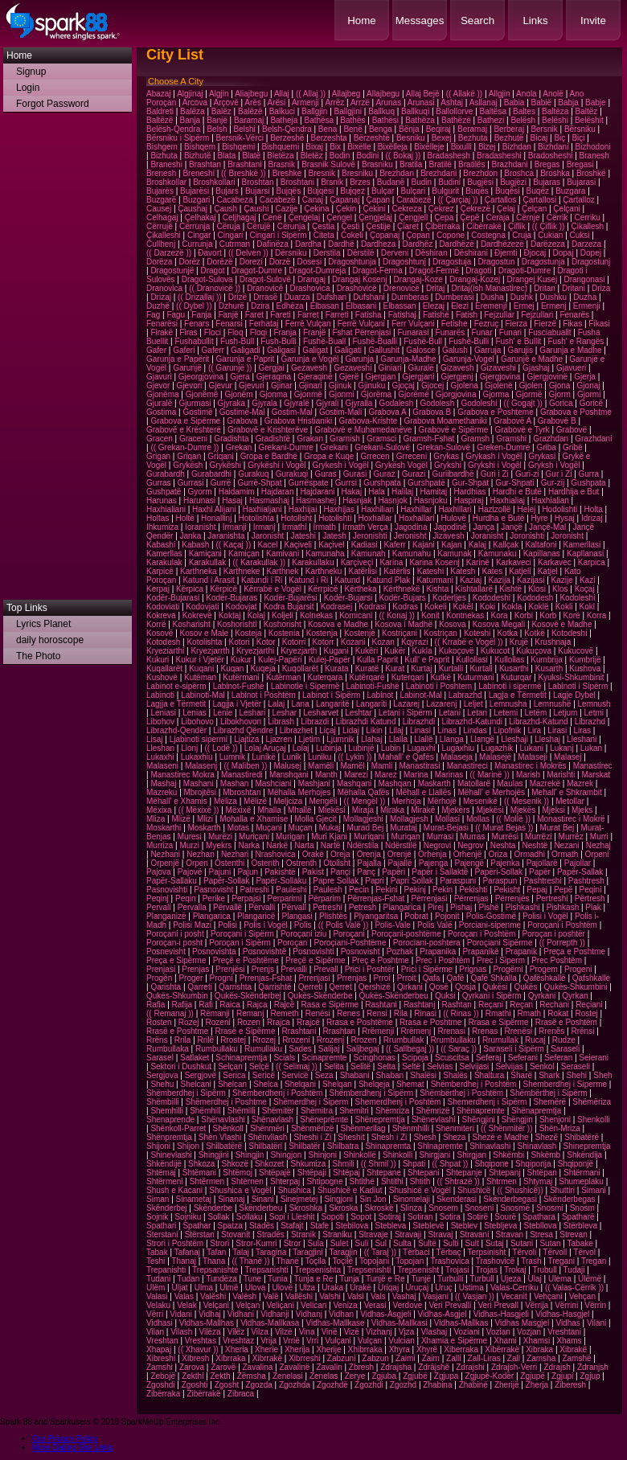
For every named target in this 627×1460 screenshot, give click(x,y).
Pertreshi (552, 898)
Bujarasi (581, 182)
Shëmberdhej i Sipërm (186, 1093)
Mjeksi (554, 810)
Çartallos (500, 199)
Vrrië (291, 1340)
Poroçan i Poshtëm (482, 933)
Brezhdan (396, 173)
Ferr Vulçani (413, 323)
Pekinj (415, 889)
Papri (374, 880)
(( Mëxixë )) (198, 810)
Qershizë (375, 986)
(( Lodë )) (220, 748)
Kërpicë (223, 588)
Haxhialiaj (507, 500)
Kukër (394, 650)
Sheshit (351, 1137)
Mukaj (330, 827)
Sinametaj (193, 1199)
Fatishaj (402, 314)
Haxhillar (416, 509)
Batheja (283, 120)
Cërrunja (194, 226)
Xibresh (195, 1358)
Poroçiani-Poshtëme (350, 942)
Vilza (259, 1331)
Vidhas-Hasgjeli (501, 1314)
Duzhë (158, 305)
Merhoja (405, 801)
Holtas (157, 518)
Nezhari (234, 854)
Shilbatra (343, 1146)
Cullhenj (160, 244)
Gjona (560, 385)
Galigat (315, 350)
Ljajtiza (246, 739)
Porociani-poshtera (427, 942)
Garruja (487, 350)
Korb (547, 615)
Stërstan (200, 1234)
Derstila (327, 252)
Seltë (411, 1066)
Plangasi (296, 916)
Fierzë (545, 323)
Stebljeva (500, 1225)
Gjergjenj (457, 376)
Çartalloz (578, 199)
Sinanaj (231, 1199)
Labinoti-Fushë (373, 686)
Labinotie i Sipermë (305, 686)
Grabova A (387, 412)
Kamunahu (411, 553)
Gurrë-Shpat (259, 482)
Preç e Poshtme (380, 960)
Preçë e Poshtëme (246, 960)
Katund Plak (388, 580)
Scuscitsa (452, 1057)
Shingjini (214, 1154)
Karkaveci (513, 562)
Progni (221, 978)
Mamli (382, 765)
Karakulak (164, 562)
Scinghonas (374, 1057)
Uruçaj (416, 1287)
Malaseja (457, 757)
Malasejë (495, 757)
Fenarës (574, 314)
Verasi (375, 1305)
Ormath (564, 854)
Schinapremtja (241, 1057)
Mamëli (321, 765)
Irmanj (264, 527)
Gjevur (220, 385)
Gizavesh (457, 367)
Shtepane (384, 1172)
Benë (352, 129)
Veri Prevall (497, 1305)
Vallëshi (299, 1296)
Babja (568, 102)
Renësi (317, 1013)
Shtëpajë (274, 1172)
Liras (582, 730)
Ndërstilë (400, 845)
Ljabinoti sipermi (198, 739)
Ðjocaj (535, 252)
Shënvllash (267, 1137)
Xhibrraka (365, 1349)
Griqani (220, 456)
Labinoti (160, 695)
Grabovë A (512, 420)
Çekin (346, 208)
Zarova (191, 1367)
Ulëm (155, 1287)
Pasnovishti (166, 889)
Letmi (594, 712)
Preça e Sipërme (176, 960)
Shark (549, 1075)
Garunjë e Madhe (532, 359)
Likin (374, 730)
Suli (362, 1243)
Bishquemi (280, 146)
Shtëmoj (237, 1172)
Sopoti (333, 1216)
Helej (526, 509)
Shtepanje (464, 1172)
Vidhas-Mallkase (334, 1323)
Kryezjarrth (210, 650)
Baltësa (493, 111)
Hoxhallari (416, 518)
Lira (534, 730)
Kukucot (495, 650)
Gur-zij (552, 482)
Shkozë (235, 1163)
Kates (492, 571)
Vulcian (401, 1340)
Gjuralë (159, 403)
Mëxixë (239, 810)
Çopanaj (385, 235)
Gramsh (475, 438)
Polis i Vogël (265, 925)
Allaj (281, 93)
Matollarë (473, 783)
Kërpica (189, 588)
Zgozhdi (368, 1384)
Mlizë (181, 818)
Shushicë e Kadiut (350, 1190)
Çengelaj (304, 217)
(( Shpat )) (450, 1163)
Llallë (423, 739)
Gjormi (588, 394)
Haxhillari (454, 509)
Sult (472, 1243)
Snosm (582, 1208)
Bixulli (461, 146)
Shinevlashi (170, 1154)
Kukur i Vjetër (200, 659)
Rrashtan (339, 1031)
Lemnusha (508, 703)
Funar (481, 332)
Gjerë (349, 376)
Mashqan (394, 783)
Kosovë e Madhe (561, 624)
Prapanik (521, 951)
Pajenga (434, 863)
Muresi (190, 836)
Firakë (161, 332)
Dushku (553, 297)
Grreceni (411, 456)
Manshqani (289, 774)
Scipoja (415, 1057)
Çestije (378, 226)
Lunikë (263, 757)
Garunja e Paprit (245, 359)
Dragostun (496, 261)
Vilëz (236, 1331)
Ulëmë (589, 1278)
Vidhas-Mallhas (206, 1323)
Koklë (539, 606)
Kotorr (323, 642)
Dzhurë (231, 305)
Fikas (572, 323)
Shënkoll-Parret (178, 1128)
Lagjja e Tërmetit (176, 703)
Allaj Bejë (423, 93)
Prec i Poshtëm (443, 960)
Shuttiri (562, 1190)
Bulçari (413, 191)
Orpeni (597, 854)
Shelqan (337, 1084)
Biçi (578, 137)
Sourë (505, 1216)
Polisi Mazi (192, 925)
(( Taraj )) (380, 1252)
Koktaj (230, 615)
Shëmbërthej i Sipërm (548, 1093)
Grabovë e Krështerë (183, 429)
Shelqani (300, 1084)
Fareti (280, 314)
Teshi (155, 1261)
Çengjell (413, 217)
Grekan (239, 447)
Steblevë (429, 1225)
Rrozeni (295, 1040)
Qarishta (165, 986)
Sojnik (157, 1216)
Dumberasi (454, 297)
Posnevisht (166, 951)
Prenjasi (160, 969)
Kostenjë (359, 633)
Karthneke (241, 571)
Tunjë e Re (385, 1278)
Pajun (247, 871)
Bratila (411, 164)
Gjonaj (588, 385)
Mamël (352, 765)
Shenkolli (593, 1119)
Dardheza (378, 244)
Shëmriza (392, 1110)
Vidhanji (274, 1314)
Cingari (231, 235)
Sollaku (249, 1216)
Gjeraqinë (314, 376)
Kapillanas (541, 553)
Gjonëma (162, 394)
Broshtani (297, 182)
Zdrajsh (556, 1367)
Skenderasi (456, 1199)
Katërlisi (363, 571)
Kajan (451, 544)
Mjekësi (490, 810)
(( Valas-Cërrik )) (574, 1287)
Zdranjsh (593, 1367)
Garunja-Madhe (408, 359)
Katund (347, 580)
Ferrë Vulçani (361, 323)
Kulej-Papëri (279, 659)
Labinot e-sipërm (176, 686)
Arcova (194, 102)
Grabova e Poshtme (576, 412)
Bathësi (385, 120)
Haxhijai (303, 509)
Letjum (565, 712)
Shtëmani (199, 1172)
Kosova (452, 624)
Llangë (482, 739)
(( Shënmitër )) (506, 1128)
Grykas (446, 456)
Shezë (546, 1137)
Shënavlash (272, 1119)
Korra (596, 615)
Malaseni (162, 765)
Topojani (374, 1261)
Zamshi (159, 1367)
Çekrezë (475, 208)
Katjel (548, 571)
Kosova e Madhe (338, 624)
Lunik (291, 757)
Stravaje (373, 1234)
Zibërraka (163, 1393)
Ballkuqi (415, 111)
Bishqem (199, 146)
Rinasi (425, 1013)
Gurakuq (253, 474)
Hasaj (232, 500)
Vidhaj (210, 1314)
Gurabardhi (211, 474)
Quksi (445, 995)
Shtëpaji (311, 1172)
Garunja (359, 359)
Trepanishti (166, 1269)
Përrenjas (471, 898)
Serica (234, 1075)
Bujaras (546, 182)
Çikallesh (588, 226)
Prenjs (263, 969)
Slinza (411, 1208)
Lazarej (406, 703)
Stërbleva (580, 1225)
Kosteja (248, 633)
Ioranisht (200, 527)
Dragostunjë (172, 270)
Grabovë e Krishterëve (267, 429)
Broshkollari (214, 182)
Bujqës (289, 191)
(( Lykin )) (355, 757)
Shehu (162, 1084)
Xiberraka (461, 1349)
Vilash (181, 1331)
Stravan (509, 1234)
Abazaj (158, 93)
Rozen (248, 1022)
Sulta (402, 1243)
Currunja (197, 244)
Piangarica (401, 907)
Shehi (576, 1075)
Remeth (285, 1013)
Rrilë (206, 1040)
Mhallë (299, 810)
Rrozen (363, 1040)
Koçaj (585, 588)
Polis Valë (435, 925)
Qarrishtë (274, 986)
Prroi (381, 978)
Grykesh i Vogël (341, 465)
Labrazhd (465, 695)
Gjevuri (251, 385)
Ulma (204, 1287)
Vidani (181, 1314)
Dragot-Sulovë (265, 279)
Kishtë (510, 588)
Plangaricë (256, 916)
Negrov (470, 845)
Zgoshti (195, 1384)
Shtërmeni (164, 1181)
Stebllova (539, 1225)
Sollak (218, 1216)
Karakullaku (313, 562)
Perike (214, 898)
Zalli (453, 1358)
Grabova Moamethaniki (445, 420)
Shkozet (269, 1163)
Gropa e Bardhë (268, 456)
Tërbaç (448, 1252)
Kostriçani (399, 633)
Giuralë (421, 367)
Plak (592, 907)
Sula (315, 1243)
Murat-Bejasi (446, 827)
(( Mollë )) (513, 818)
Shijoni (158, 1146)
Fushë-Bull (423, 341)
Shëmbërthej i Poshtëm (461, 1093)
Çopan (417, 235)
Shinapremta (388, 1146)
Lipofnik (507, 730)
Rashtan (457, 1004)
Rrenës (551, 1031)
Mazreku (161, 792)
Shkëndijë (164, 1163)
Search (477, 20)
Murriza (159, 845)
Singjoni (338, 1199)
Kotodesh (163, 642)
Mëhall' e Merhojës (491, 792)
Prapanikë (480, 951)
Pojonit (447, 916)
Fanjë (229, 314)
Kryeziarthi (165, 650)
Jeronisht (410, 535)
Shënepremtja (379, 1119)
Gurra (589, 474)
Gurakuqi (292, 474)
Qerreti (310, 986)
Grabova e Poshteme (495, 412)
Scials (284, 1057)
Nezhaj (598, 845)
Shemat (410, 1084)
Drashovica (309, 288)
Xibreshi (160, 1358)
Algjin (218, 93)
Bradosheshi (550, 155)
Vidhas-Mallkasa (269, 1323)
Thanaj (183, 1261)
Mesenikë (480, 801)
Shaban (390, 1075)
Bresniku (357, 173)
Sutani (521, 1243)
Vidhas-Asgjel (442, 1314)
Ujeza (511, 1278)
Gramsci (381, 438)
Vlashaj (433, 1331)
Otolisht (336, 863)
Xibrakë (573, 1349)
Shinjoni (323, 1154)
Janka (191, 535)
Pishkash (563, 907)
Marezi (356, 774)
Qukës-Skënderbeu (393, 995)
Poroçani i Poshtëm (562, 925)
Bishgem (162, 146)
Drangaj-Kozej (474, 279)
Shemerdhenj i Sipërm (487, 1101)
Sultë (427, 1243)
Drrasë (265, 297)
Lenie (222, 712)
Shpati (414, 1163)
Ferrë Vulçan (308, 323)
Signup (31, 71)
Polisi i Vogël (545, 916)
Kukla (422, 650)
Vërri (154, 1314)
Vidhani (240, 1314)
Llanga (452, 739)
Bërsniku (580, 129)
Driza (601, 288)
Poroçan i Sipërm (240, 942)
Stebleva (391, 1225)
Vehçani (548, 1296)
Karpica (591, 562)
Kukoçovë (456, 650)
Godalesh (396, 403)
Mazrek (580, 783)
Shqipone (492, 1163)
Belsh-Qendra (287, 129)
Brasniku (377, 164)
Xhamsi (536, 1340)
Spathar (196, 1225)
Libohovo (197, 721)
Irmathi (294, 527)
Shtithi (392, 1181)
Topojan (409, 1261)
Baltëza (555, 111)
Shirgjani (434, 1154)
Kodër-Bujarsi (348, 597)
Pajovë (190, 871)
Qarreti (199, 986)
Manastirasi (419, 765)
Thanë (287, 1261)
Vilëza (209, 1331)
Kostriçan (440, 633)
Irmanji (235, 527)
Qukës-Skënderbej (248, 995)
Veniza (345, 1305)
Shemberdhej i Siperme (565, 1084)
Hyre (539, 518)
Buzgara (570, 191)
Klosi (537, 588)
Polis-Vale (392, 925)
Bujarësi (194, 191)
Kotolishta (204, 642)
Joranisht (487, 535)
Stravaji (408, 1234)
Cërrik (557, 217)
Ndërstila (362, 845)
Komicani (355, 615)
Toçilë (342, 1261)
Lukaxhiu (197, 757)
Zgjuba (383, 1376)
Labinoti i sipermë (509, 686)
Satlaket (194, 1057)
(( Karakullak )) (258, 562)
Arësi (277, 102)
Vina (307, 1331)
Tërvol (584, 1252)
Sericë (263, 1075)
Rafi (206, 1004)
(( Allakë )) (464, 93)
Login (27, 87)
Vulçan (370, 1340)
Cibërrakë (483, 226)
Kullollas (509, 659)
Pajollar (577, 863)
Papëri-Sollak (498, 871)
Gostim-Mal (292, 412)
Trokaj (515, 1269)
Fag (153, 314)
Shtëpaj (346, 1172)
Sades (300, 1048)
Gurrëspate (309, 482)
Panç (366, 871)
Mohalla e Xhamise (253, 818)
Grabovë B (557, 420)
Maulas (509, 783)
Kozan (383, 642)
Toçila (315, 1261)
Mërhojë (442, 801)
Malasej (567, 757)
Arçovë (226, 102)
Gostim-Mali (340, 412)
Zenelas (323, 1376)
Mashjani (314, 783)
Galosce (421, 350)
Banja (190, 120)
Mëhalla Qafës (363, 792)
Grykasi (541, 456)
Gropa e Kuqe (329, 456)
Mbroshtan (241, 792)
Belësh (522, 120)
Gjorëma (376, 394)
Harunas (161, 500)
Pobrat (416, 916)
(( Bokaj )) (403, 155)
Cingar (199, 235)
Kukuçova (533, 650)
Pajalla (369, 863)
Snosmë (515, 1208)
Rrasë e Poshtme (177, 1031)
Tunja (349, 1278)
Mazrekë (545, 783)
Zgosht (227, 1384)
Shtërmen (207, 1181)
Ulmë (228, 1287)
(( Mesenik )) (526, 801)
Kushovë (162, 677)
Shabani (355, 1075)
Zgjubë (415, 1376)
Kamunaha (324, 553)
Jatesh (334, 535)
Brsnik (332, 182)
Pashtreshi (542, 880)
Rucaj (535, 1040)
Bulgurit (445, 191)
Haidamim (237, 491)
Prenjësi (229, 969)
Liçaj (327, 730)
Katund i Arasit (208, 580)
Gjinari (310, 385)
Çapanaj (344, 199)
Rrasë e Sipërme (245, 1031)
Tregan (593, 1261)
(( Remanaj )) (170, 1013)
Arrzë (360, 102)
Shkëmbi (508, 1154)
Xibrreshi (304, 1358)
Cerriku (587, 217)
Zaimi (405, 1358)
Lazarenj (441, 703)
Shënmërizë (312, 1128)
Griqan (189, 456)
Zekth (221, 1376)
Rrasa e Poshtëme (359, 1022)
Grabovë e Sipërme (454, 429)
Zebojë (162, 1376)
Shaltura (489, 1075)
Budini (449, 182)
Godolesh (437, 403)
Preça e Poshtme (574, 951)
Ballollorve (454, 111)
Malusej (287, 765)
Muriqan (405, 836)
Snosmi (549, 1208)
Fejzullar (499, 314)
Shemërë (550, 1101)
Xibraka (539, 1349)
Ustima (471, 1287)
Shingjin (250, 1154)
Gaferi (184, 350)
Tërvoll (555, 1252)
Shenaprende (170, 1119)
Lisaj (154, 739)
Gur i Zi (559, 474)
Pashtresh (586, 880)
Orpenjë (164, 863)
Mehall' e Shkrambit (566, 792)
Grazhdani (593, 438)
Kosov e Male (204, 633)
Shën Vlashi (220, 1137)
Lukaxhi (160, 757)
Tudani (158, 1278)
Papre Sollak (336, 880)
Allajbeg (346, 93)
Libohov (160, 721)
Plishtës (333, 916)
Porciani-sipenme (490, 925)
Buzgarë (161, 199)
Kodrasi (372, 606)
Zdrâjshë (433, 1367)
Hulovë (453, 518)
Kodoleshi (577, 597)
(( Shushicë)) (520, 1190)
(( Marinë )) (490, 774)
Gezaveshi (352, 367)
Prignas (472, 969)
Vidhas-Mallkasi (399, 1323)
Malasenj (201, 765)
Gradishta (231, 438)
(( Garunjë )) (230, 367)
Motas (238, 827)
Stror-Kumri (256, 1243)
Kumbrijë (584, 659)
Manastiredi (242, 774)
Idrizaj (592, 518)
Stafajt (292, 1225)
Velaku (158, 1305)
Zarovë (223, 1367)
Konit (430, 615)
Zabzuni (341, 1358)
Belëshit (589, 120)
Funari (510, 332)
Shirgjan (471, 1154)
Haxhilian (377, 509)
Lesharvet (320, 712)
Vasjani (436, 1296)
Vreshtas (200, 1340)
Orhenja (432, 854)
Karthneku (323, 571)
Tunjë (421, 1278)
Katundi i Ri (261, 580)
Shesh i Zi (389, 1137)
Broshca (519, 173)
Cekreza (406, 208)
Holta (593, 509)
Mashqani (354, 783)
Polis (303, 925)
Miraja (363, 810)
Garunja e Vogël (310, 359)
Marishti (561, 774)
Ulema (560, 1278)
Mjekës (523, 810)
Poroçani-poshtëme (406, 933)
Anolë (553, 93)
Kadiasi (364, 544)
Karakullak (208, 562)
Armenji (305, 102)
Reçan (521, 1004)
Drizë (237, 297)
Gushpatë (163, 491)
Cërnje (527, 217)
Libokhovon (240, 721)
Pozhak (400, 951)
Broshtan (258, 182)
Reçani (490, 1004)
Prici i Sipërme (427, 969)
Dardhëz (417, 244)
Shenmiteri (455, 1128)
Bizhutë (197, 155)
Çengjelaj (375, 217)
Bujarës (160, 191)
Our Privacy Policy (65, 1438)
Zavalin (329, 1367)
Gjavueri (571, 367)
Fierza (516, 323)
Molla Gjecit (315, 818)
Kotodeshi (569, 633)
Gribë (572, 447)
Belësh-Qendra (173, 129)
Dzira (260, 305)
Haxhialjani (262, 509)
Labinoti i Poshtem (439, 686)
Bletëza (280, 155)
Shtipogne (324, 1181)
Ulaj (535, 1278)
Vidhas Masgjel (522, 1323)
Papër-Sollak (226, 880)
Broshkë (591, 173)
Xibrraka (230, 1358)
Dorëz (189, 261)
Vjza (406, 1331)
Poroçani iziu (303, 933)
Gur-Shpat (470, 482)
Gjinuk (340, 385)
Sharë (521, 1075)
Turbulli (450, 1278)
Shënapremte (481, 1110)
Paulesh (328, 889)
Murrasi (440, 836)
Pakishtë (279, 871)
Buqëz (538, 191)
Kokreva (161, 615)
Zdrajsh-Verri (514, 1367)
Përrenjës (512, 898)
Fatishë (436, 314)
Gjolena (463, 385)
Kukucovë (575, 650)
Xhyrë (426, 1349)
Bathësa (319, 120)
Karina (391, 562)
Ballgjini (348, 111)
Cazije (287, 208)
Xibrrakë (267, 1358)
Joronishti (527, 535)
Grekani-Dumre (286, 447)
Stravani (475, 1234)
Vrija (268, 1340)
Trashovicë (495, 1261)
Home (361, 20)
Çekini (374, 208)
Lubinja (329, 748)
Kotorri (293, 642)
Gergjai (272, 367)
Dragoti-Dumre (524, 270)
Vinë (330, 1331)
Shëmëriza (591, 1101)
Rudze (564, 1040)
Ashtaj (452, 102)
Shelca (265, 1084)
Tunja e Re (314, 1278)
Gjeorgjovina (200, 376)
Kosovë (159, 633)
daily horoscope (50, 640)
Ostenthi (229, 863)
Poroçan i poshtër (553, 933)
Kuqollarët (300, 668)
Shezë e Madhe (500, 1137)
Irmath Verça (365, 527)
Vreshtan (162, 1340)
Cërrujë (159, 226)
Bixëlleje (429, 146)
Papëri (393, 871)
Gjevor (158, 385)
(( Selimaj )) (297, 1066)
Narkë (277, 845)
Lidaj (350, 730)
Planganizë (166, 916)
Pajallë (399, 863)
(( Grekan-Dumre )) (184, 447)
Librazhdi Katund (365, 721)
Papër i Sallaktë (440, 871)
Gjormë (529, 394)
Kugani (336, 650)
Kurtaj (421, 668)
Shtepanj (504, 1172)
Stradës (270, 1234)
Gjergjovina (500, 376)
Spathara (538, 1216)
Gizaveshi (498, 367)
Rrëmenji (378, 1031)
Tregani (561, 1261)
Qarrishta (235, 986)
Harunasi (199, 500)
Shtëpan (542, 1172)
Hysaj (565, 518)
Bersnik (544, 129)
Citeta (324, 235)
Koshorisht (282, 624)
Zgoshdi (160, 1384)
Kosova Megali (499, 624)
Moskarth (204, 827)
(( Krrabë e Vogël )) (469, 642)
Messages (420, 20)
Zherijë (506, 1384)
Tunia (278, 1278)
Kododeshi (491, 597)
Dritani (573, 288)
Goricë (591, 403)
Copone (450, 235)
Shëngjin (517, 1119)
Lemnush (594, 703)
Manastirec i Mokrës (530, 765)
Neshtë (535, 845)
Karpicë (160, 571)
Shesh (424, 1137)
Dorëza (159, 261)
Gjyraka (231, 403)
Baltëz (587, 111)
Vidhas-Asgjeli (385, 1314)
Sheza (454, 1137)
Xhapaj (158, 1349)
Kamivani (282, 553)
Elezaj (434, 305)
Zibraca (240, 1393)
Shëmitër (278, 1110)
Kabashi (160, 544)
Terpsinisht (487, 1252)
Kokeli (435, 606)
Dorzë (280, 261)
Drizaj (160, 297)
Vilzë (284, 1331)
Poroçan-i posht (174, 942)
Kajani (423, 544)
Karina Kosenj (434, 562)
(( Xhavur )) (198, 1349)
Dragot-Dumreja (317, 270)
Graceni (193, 438)
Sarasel (160, 1057)
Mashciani (274, 783)
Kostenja (322, 633)
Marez (386, 774)
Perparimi (285, 898)
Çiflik (517, 226)
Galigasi (281, 350)
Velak (186, 1305)
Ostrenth (301, 863)
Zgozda (258, 1384)
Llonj (189, 748)
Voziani (466, 1331)
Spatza (230, 1225)
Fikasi (598, 323)
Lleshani (581, 739)
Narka (249, 845)
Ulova (255, 1287)
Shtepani (423, 1172)
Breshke (287, 173)
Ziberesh (570, 1384)
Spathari (161, 1225)
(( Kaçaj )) (233, 544)
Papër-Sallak (580, 871)
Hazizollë (494, 509)
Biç (559, 137)
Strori (219, 1243)
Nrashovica (276, 854)
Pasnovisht (213, 889)
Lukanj (561, 748)
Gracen (159, 438)
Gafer (156, 350)
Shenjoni (555, 1119)
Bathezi (490, 120)
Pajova (158, 871)
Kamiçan (244, 553)
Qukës (525, 986)
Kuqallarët (164, 668)
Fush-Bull (237, 341)
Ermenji (586, 305)
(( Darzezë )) (168, 252)
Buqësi (507, 191)
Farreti (337, 314)
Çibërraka (442, 226)
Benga (380, 129)
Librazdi (315, 721)
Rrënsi (583, 1031)
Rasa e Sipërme (330, 1004)
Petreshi (327, 907)
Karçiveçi (357, 562)
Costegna (488, 235)
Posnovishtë (264, 951)
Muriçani (254, 836)
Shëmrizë (432, 1110)
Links (534, 20)
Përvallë (227, 907)
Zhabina (437, 1384)
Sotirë (477, 1216)
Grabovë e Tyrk (521, 429)
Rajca (257, 1004)
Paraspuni (458, 880)
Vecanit (514, 1296)
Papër (540, 871)
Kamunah (368, 553)
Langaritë (333, 703)
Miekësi (332, 810)
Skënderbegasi (510, 1199)
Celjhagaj (239, 217)
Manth (326, 774)
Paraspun (499, 880)
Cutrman (234, 244)
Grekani (334, 447)
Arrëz (334, 102)
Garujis (520, 350)
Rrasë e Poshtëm (566, 1022)
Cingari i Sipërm (277, 235)
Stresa (541, 1234)
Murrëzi (538, 836)
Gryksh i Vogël (554, 465)
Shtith (420, 1181)
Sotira (450, 1216)
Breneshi (198, 173)
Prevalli (294, 969)
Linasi (420, 730)
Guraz (384, 474)
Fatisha (368, 314)
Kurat (394, 668)
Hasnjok (393, 500)
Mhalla (269, 810)
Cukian (550, 235)
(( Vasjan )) (474, 1296)
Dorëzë (219, 261)
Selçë (259, 1066)
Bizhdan (516, 146)
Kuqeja (263, 668)
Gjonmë (308, 394)
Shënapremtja (536, 1110)
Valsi (355, 1296)
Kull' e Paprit (426, 659)
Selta (386, 1066)
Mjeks (582, 810)
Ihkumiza (162, 527)
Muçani (268, 827)
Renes (348, 1013)
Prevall (326, 969)
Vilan (155, 1331)
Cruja (521, 235)
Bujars (226, 191)
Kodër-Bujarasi (172, 597)
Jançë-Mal (547, 527)
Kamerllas (164, 553)
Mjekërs (455, 810)
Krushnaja (553, 642)
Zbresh (361, 1367)
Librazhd (590, 721)
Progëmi (507, 969)
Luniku (319, 757)
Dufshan (331, 297)
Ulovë (282, 1287)
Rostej (586, 1013)
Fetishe (454, 323)
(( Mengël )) (365, 801)
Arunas (388, 102)
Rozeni (218, 1022)
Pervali (158, 907)
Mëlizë (255, 801)
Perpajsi (246, 898)
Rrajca (278, 1022)
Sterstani (162, 1234)
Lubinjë (361, 748)
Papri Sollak (412, 880)
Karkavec (555, 562)
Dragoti (478, 270)
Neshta (503, 845)
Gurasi (355, 474)
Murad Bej (365, 827)
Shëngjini (478, 1119)
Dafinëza (272, 244)
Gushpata (588, 482)
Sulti (450, 1243)
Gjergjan (380, 376)
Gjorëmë (413, 394)
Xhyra (399, 1349)
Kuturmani (475, 677)
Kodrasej (336, 606)
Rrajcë (308, 1022)
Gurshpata (382, 482)
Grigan (158, 456)
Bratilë (440, 164)
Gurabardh (165, 474)
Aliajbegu (251, 93)
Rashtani (380, 1004)
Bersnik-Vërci (240, 137)
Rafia (155, 1004)
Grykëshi (225, 465)
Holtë (185, 518)
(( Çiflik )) (548, 226)
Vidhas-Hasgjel (562, 1314)
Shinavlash (536, 1146)
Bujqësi (320, 191)
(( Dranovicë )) (214, 288)
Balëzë (250, 111)
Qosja (465, 986)
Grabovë (571, 429)
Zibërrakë (203, 1393)
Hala (376, 491)
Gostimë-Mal (242, 412)
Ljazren (278, 739)
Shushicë (473, 1190)
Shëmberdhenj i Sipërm (372, 1093)
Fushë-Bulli (469, 341)
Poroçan (292, 942)
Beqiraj (438, 129)
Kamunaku (497, 553)
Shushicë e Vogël (420, 1190)
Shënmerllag (362, 1128)
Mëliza (225, 801)
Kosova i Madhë (403, 624)
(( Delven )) (248, 252)
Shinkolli (397, 1154)
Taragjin (344, 1252)
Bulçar (382, 191)
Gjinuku (371, 385)
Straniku (337, 1234)
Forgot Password (52, 103)
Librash (281, 721)
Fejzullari (537, 314)
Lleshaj (547, 739)
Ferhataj (264, 323)
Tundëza (221, 1278)
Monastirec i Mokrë (570, 818)
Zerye (355, 1376)
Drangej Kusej (531, 279)
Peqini (591, 889)
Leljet (473, 703)
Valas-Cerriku (514, 1287)
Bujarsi (257, 191)
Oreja (340, 854)
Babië (541, 102)
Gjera (239, 376)
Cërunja (291, 226)
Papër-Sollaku (281, 880)
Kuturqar (516, 677)
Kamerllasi (582, 544)
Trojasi (457, 1269)
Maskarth (434, 783)
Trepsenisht (418, 1269)
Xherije (328, 1349)
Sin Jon (372, 1199)
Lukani (531, 748)
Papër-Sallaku (171, 880)
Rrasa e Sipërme (498, 1022)
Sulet (339, 1243)
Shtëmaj (161, 1172)
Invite (593, 20)
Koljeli (282, 615)
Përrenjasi (430, 898)
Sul (380, 1243)
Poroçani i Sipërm (242, 933)
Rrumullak (500, 1040)
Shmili (343, 1163)
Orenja (369, 854)
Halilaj (402, 491)
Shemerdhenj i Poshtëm (398, 1101)
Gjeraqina (273, 376)
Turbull (482, 1278)
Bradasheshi (499, 155)
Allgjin (499, 93)
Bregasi (580, 164)
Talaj (240, 1252)
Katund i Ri (308, 580)
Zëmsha (251, 1376)
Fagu (175, 314)
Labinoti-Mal (202, 695)
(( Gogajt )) (523, 403)
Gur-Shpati (514, 482)
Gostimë (197, 412)
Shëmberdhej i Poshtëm (474, 1084)
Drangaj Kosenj (359, 279)
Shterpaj (285, 1181)
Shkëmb (545, 1154)
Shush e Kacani (174, 1190)
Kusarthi (514, 668)
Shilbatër (304, 1146)
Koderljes (449, 597)
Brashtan (205, 164)
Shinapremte (440, 1146)
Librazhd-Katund (538, 721)
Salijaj (329, 1048)
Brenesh (161, 173)
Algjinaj (190, 93)
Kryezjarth (299, 650)
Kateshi (430, 571)
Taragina (271, 1252)
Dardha (308, 244)
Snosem (443, 1208)
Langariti (371, 703)
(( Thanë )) (250, 1261)
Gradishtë (273, 438)
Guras (325, 474)
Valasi (157, 1296)
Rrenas (485, 1031)
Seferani (523, 1057)
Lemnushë (553, 703)
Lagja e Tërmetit (518, 695)
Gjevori (190, 385)
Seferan (558, 1057)
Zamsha (541, 1358)
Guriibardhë (452, 474)
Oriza (498, 854)
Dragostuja (451, 261)
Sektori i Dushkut (180, 1066)
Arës (252, 102)
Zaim (431, 1358)
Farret (308, 314)
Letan (477, 712)
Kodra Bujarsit (289, 606)
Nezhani (165, 854)
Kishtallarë (474, 588)
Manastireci (467, 765)
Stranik (303, 1234)
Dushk (521, 297)
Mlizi (205, 818)
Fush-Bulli (278, 341)
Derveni (394, 252)
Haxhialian (550, 500)
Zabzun (376, 1358)
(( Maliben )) (245, 765)
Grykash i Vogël (493, 456)
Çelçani (566, 208)
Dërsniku (290, 252)
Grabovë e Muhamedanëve (363, 429)
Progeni (578, 969)
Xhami (505, 1340)
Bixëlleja (393, 146)
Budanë (390, 182)
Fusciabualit (549, 332)
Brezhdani (438, 173)
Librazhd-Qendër (176, 730)
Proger (190, 978)
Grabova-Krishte (367, 420)
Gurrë (221, 482)
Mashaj (163, 783)
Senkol (542, 1066)
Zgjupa (446, 1376)
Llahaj (372, 739)
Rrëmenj (415, 1031)
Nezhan (200, 854)
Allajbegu (383, 93)
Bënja (409, 129)
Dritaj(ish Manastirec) (489, 288)
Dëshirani (471, 252)
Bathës (352, 120)
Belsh (217, 129)
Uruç (443, 1287)
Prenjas (195, 969)
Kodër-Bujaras (231, 597)
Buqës (476, 191)
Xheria (236, 1349)
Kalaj (477, 544)
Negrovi (437, 845)
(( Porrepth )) (562, 942)
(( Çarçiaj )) (458, 199)
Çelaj (506, 208)
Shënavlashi (222, 1119)
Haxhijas (339, 509)
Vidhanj (309, 1314)
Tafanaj (187, 1252)
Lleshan (160, 748)
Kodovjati (202, 606)
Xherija (297, 1349)
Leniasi (163, 712)
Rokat (557, 1013)
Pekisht (507, 889)
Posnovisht (360, 951)
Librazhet (296, 730)
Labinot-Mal (420, 695)
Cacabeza (234, 199)
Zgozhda (294, 1384)
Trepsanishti (267, 1269)
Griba (545, 447)
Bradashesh (449, 155)
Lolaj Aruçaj (265, 748)
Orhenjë (467, 854)
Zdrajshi (470, 1367)
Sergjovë (200, 1075)
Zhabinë (473, 1384)
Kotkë (534, 633)
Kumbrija (546, 659)
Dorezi (251, 261)
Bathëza (420, 120)
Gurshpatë (426, 482)
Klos (560, 588)
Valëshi (213, 1296)
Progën (159, 978)
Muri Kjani (328, 836)
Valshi (330, 1296)
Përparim (324, 898)
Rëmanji (215, 1013)
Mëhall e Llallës (423, 792)
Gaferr (213, 350)
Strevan (573, 1234)
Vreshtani (564, 1331)
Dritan (544, 288)
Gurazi (413, 474)
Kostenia (284, 633)
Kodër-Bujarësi (290, 597)
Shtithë (362, 1181)
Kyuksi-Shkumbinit (571, 677)
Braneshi (166, 164)
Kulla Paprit (377, 659)
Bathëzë (456, 120)
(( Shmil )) (378, 1163)
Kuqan (232, 668)
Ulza (307, 1287)
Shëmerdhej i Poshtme (226, 1101)
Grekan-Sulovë (443, 447)
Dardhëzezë (502, 244)
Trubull (544, 1269)
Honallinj (216, 518)
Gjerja (585, 376)
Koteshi (477, 633)
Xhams (568, 1340)
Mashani (198, 783)
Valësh (244, 1296)
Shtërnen (247, 1181)
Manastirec (593, 765)
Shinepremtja (587, 1146)
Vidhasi (159, 1323)
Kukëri (366, 650)
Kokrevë (197, 615)
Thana (214, 1261)
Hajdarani (318, 491)
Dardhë (341, 244)
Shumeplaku (581, 1181)
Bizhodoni (593, 146)
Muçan (301, 827)
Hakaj (352, 491)
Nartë (330, 845)
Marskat (595, 774)
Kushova (584, 668)
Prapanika (438, 951)
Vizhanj (379, 1331)
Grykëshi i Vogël (276, 465)
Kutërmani (241, 677)
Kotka (507, 633)
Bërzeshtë (372, 137)
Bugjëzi (513, 182)
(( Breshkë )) (243, 173)
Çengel (339, 217)
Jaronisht (268, 535)
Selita (334, 1066)
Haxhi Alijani (214, 509)
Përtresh (590, 898)
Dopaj (562, 252)
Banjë (217, 120)
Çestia (323, 226)
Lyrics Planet (43, 624)
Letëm (535, 712)
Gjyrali (327, 403)
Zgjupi (562, 1376)
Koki (487, 606)
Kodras (405, 606)
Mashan (234, 783)
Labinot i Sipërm (331, 695)
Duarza (296, 297)
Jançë (511, 527)
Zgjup (590, 1376)
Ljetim (309, 739)
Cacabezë (278, 199)
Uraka (332, 1287)
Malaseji (532, 757)
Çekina (316, 208)
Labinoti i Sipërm (578, 686)
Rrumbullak (403, 1040)
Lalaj (276, 703)
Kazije (562, 580)
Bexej (442, 137)
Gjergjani (418, 376)
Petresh (362, 907)
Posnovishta (214, 951)
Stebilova (351, 1225)
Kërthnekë (401, 588)
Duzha (584, 297)
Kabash (195, 544)
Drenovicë (401, 288)
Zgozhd (403, 1384)
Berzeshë (287, 137)
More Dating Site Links (72, 1447)
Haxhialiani (166, 509)
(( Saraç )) (459, 1048)
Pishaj (461, 907)
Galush (455, 350)
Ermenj (554, 305)
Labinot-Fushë (238, 686)
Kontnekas (465, 615)
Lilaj (396, 730)
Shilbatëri (265, 1146)
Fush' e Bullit (518, 341)
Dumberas (409, 297)
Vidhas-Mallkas (461, 1323)
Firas (188, 332)
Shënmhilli (410, 1128)
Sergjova (162, 1075)
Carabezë (413, 199)
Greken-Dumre (503, 447)
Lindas (474, 730)
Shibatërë (581, 1137)
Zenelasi (288, 1376)
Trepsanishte (215, 1269)
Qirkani (410, 986)
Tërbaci (416, 1252)
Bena (327, 129)
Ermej (524, 305)
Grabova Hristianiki (298, 420)
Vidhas (567, 1323)
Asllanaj (483, 102)
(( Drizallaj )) (199, 297)
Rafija (182, 1004)
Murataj (403, 827)
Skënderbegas (569, 1199)
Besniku (410, 137)
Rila (401, 1013)
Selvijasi (475, 1066)
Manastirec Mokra (182, 774)
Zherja (537, 1384)
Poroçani (348, 933)
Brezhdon (480, 173)
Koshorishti (236, 624)
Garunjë (187, 367)
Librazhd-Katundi (471, 721)
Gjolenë (498, 385)
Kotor (266, 642)
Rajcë (284, 1004)
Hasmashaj (269, 500)
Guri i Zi (495, 474)
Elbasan (324, 305)
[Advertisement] (67, 360)
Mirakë (423, 810)
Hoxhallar (375, 518)
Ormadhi (529, 854)
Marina (416, 774)
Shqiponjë (575, 1163)
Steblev (464, 1225)
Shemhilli (166, 1110)
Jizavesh (449, 535)
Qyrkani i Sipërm (492, 995)
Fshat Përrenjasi (362, 332)
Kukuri (157, 659)
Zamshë (576, 1358)
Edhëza (290, 305)
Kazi (587, 580)
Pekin (442, 889)
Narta (304, 845)
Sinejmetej (299, 1199)
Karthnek (283, 571)
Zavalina (258, 1367)
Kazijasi (530, 580)
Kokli (564, 606)
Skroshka (305, 1208)
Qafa (432, 978)
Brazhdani (510, 164)
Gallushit (384, 350)
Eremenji (490, 305)
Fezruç (486, 323)
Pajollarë (542, 863)
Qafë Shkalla (493, 978)
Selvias (440, 1066)
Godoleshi (479, 403)
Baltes (524, 111)
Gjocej (432, 385)
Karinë (478, 562)
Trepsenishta (318, 1269)
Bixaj (314, 146)
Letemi (506, 712)
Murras (472, 836)
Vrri (312, 1340)
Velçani (216, 1305)
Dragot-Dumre (257, 270)
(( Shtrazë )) (458, 1181)
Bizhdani (553, 146)
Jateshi (303, 535)
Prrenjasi (314, 978)
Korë (571, 615)
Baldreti (160, 111)
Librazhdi (419, 721)
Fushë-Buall (324, 341)
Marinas (449, 774)
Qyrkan (575, 995)
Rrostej (233, 1040)
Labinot (380, 695)
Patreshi (254, 889)
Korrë (156, 624)
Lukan (591, 748)
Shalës (455, 1075)
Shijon (188, 1146)
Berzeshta (329, 137)
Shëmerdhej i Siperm (310, 1101)
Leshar (284, 712)
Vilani (596, 1323)
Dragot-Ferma (377, 270)
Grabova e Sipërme (185, 420)
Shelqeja (374, 1084)
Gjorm (560, 394)
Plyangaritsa (376, 916)
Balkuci (282, 111)
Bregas (547, 164)
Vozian (498, 1331)
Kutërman (283, 677)
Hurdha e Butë (499, 518)
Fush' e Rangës (575, 341)
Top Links (26, 607)
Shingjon (285, 1154)
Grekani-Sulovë (382, 447)
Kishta (437, 588)
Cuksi (580, 235)
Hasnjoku (431, 500)
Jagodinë (450, 527)
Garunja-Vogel (468, 359)
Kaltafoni (541, 544)
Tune (252, 1278)
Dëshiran (431, 252)
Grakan (310, 438)
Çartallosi (539, 199)
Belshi (245, 129)
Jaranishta (225, 535)
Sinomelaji (411, 1199)
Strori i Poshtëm (174, 1243)
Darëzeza (548, 244)
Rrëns (157, 1040)
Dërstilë (361, 252)
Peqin (185, 898)
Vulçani (337, 1340)
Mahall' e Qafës (406, 757)
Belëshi (555, 120)
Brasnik (281, 164)
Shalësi (423, 1075)
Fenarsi (228, 323)
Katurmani (434, 580)
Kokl (587, 606)
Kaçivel (331, 544)
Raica (229, 1004)
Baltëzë (159, 120)
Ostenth (265, 863)
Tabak (157, 1252)
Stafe (319, 1225)
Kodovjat (241, 606)
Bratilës (471, 164)
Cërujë (258, 226)
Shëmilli (241, 1110)
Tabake (580, 1243)
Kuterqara (325, 677)
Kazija (499, 580)
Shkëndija (584, 1154)
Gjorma (496, 394)
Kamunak (454, 553)
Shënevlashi (433, 1119)
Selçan (230, 1066)
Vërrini (566, 1305)
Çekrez (441, 208)
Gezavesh (309, 367)
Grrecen (375, 456)
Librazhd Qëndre (243, 730)
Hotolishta (256, 518)
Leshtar (358, 712)
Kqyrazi (414, 642)
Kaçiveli (298, 544)
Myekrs (219, 845)
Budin (422, 182)
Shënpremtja (169, 1137)
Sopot (360, 1216)
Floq (235, 332)
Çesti (350, 226)
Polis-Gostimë (491, 916)
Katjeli (520, 571)
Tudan (188, 1278)
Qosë (439, 986)
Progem (544, 969)
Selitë (360, 1066)
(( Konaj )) (396, 615)
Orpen (197, 863)
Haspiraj (469, 500)
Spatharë (578, 1216)
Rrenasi (451, 1031)
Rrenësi (517, 1031)
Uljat (180, 1287)
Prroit (406, 978)
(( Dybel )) (193, 305)
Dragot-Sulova (207, 279)
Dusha (492, 297)
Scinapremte (323, 1057)
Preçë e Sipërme (315, 960)
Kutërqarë (367, 677)
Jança (483, 527)
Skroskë (379, 1208)
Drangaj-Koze (418, 279)
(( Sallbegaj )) (410, 1048)
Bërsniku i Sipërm (177, 137)
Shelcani (195, 1084)
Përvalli (261, 907)
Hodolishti (559, 509)
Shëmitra (317, 1110)
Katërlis (396, 571)
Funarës (450, 332)
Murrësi (505, 836)
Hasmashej (316, 500)
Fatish (466, 314)
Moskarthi (163, 827)
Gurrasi (191, 482)
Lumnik (232, 757)
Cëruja (228, 226)
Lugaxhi (421, 748)
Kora (498, 615)
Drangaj (311, 279)
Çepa (443, 217)
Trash (531, 1261)
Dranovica (164, 288)
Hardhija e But (573, 491)
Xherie (266, 1349)
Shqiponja (533, 1163)
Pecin (359, 889)
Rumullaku (263, 1048)
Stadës (261, 1225)
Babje (595, 102)
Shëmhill (205, 1110)
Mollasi (447, 818)
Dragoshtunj (404, 261)
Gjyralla (358, 403)
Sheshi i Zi (312, 1137)
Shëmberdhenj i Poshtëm (277, 1093)
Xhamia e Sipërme (454, 1340)
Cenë (272, 217)
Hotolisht (296, 518)
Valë (270, 1296)
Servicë (294, 1075)
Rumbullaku (216, 1048)
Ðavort (209, 252)
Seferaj (489, 1057)
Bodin (340, 155)
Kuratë (367, 668)
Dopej (590, 252)
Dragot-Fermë (434, 270)
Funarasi (412, 332)
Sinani (263, 1199)
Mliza (155, 818)
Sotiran (420, 1216)
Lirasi (557, 730)
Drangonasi (583, 279)
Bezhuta (473, 137)
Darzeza (586, 244)
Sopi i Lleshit (292, 1216)
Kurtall (480, 668)
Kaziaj (471, 580)
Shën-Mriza (559, 1128)
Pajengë (469, 863)
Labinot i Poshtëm (264, 695)
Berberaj (509, 129)
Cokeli (352, 235)
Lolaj (301, 748)
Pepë (563, 889)
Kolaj (256, 615)
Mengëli (323, 801)
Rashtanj (419, 1004)
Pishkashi (523, 907)
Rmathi (498, 1013)
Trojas (487, 1269)
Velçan (248, 1305)
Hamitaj (433, 491)
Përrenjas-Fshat (375, 898)
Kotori (239, 642)
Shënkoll (227, 1128)
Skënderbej (166, 1208)
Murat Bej (557, 827)
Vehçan (582, 1296)
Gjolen (531, 385)
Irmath (325, 527)
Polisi (227, 925)
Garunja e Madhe (570, 350)
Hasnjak (356, 500)
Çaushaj (192, 208)
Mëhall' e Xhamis (176, 801)
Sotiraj (389, 1216)
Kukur (241, 659)
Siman (157, 1199)
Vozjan (529, 1331)
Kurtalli (451, 668)
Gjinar (282, 385)
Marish (528, 774)
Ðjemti (505, 252)
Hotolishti (334, 518)
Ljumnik (340, 739)
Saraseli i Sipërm (513, 1048)
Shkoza (201, 1163)
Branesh (594, 155)
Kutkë (440, 677)
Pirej (436, 907)
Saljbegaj (362, 1048)
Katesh (462, 571)
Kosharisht (192, 624)
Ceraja (497, 217)
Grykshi (447, 465)
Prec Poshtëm (556, 960)
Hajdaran (277, 491)
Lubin (390, 748)
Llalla (398, 739)
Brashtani (244, 164)
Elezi (460, 305)
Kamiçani (205, 553)
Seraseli (575, 1066)
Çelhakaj (200, 217)
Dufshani (368, 297)
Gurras (158, 482)
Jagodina (411, 527)
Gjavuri (159, 376)
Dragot (212, 270)
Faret (254, 314)
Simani (593, 1190)
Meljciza (287, 801)
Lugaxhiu (458, 748)
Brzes (360, 182)
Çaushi (256, 208)
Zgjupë (532, 1376)
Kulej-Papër (329, 659)
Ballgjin (314, 111)
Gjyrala (264, 403)
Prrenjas (352, 978)
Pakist (313, 871)
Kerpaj (158, 588)
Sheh (602, 1075)
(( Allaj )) (311, 93)
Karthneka (198, 571)
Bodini (368, 155)
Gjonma (274, 394)
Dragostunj (591, 261)
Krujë (519, 642)
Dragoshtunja (351, 261)
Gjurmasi (194, 403)
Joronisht (567, 535)
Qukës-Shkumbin (177, 995)
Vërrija (536, 1305)
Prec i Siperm (501, 960)
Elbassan (399, 305)
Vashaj (404, 1296)
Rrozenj (330, 1040)
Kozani (353, 642)
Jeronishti (370, 535)
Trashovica (449, 1261)
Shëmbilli (162, 1101)
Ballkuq (381, 111)
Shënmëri (267, 1128)
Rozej (188, 1022)
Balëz (221, 111)
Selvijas (508, 1066)
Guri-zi (527, 474)
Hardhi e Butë (517, 491)
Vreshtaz (238, 1340)
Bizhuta (163, 155)
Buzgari (196, 199)
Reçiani (589, 1004)
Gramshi (511, 438)
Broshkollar (166, 182)
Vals (378, 1296)
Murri (599, 836)
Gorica (560, 403)
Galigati (348, 350)
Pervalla (192, 907)
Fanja (201, 314)
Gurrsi (346, 482)
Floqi (259, 332)
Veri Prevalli (449, 1305)
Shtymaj (537, 1181)
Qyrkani (541, 995)
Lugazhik (497, 748)
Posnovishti (313, 951)
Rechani (554, 1004)
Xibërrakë (502, 1349)
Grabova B (431, 412)
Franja (284, 332)
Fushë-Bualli (374, 341)
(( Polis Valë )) (343, 925)
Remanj (250, 1013)
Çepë (469, 217)
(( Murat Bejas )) (504, 827)
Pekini (386, 889)
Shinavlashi (489, 1146)
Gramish (345, 438)
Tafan (216, 1252)
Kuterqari (407, 677)
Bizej (487, 146)
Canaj (312, 199)
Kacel (267, 544)
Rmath (529, 1013)
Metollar (569, 801)
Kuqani (201, 668)
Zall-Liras (484, 1358)
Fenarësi (162, 323)
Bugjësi (480, 182)
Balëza (192, 111)
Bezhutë (509, 137)
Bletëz (312, 155)
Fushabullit (193, 341)
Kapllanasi (585, 553)
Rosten (159, 1022)
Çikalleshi (163, 235)
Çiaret (408, 226)
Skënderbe (213, 1208)
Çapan (378, 199)
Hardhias (470, 491)
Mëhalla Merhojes (299, 792)
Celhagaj (162, 217)
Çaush (225, 208)
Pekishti (473, 889)
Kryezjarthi (255, 650)
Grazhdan (550, 438)
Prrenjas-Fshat (266, 978)
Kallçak (505, 544)
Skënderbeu (260, 1208)
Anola (526, 93)
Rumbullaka (167, 1048)
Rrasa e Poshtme (430, 1022)
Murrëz (571, 836)
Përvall (293, 907)
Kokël (463, 606)
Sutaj (495, 1243)
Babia (514, 102)
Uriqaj (388, 1287)
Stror (292, 1243)
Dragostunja (543, 261)
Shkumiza (308, 1163)
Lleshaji (514, 739)
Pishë (488, 907)
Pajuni (219, 871)
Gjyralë (296, 403)
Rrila (182, 1040)
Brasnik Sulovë (328, 164)
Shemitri (354, 1110)
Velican (313, 1305)
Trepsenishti (369, 1269)
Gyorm (200, 491)
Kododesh (535, 597)
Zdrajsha (396, 1367)
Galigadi (245, 350)
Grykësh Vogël (401, 465)
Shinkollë (359, 1154)
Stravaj (440, 1234)
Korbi (523, 615)
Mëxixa (159, 810)
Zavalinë (294, 1367)
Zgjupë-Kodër (489, 1376)
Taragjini (307, 1252)
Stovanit (235, 1234)
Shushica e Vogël (240, 1190)
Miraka (392, 810)
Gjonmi (341, 394)
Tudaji (574, 1269)
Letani (450, 712)
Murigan (290, 836)
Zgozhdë (332, 1384)
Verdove (408, 1305)
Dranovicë (265, 288)
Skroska (343, 1208)
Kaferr (395, 544)
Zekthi (192, 1376)
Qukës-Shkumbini (576, 986)
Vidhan (341, 1314)
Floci (212, 332)
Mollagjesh (409, 818)
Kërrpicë (323, 588)
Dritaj (435, 288)
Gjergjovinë (547, 376)
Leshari (253, 712)
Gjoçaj (402, 385)
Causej (158, 208)
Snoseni (479, 1208)
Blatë (251, 155)
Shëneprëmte (324, 1119)
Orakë (313, 854)
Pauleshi (291, 889)
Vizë (351, 1331)
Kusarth (549, 668)
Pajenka (504, 863)
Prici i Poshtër (370, 969)
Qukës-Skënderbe (320, 995)
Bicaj (539, 137)
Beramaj (472, 129)
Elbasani (361, 305)
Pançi (340, 871)
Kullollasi (471, 659)
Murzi (189, 845)
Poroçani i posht (175, 933)
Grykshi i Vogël (495, 465)
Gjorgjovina (456, 394)
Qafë (456, 978)
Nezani (566, 845)
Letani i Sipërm (405, 712)
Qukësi (494, 986)
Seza (324, 1075)
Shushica (294, 1190)
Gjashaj (536, 367)
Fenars (196, 323)
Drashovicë (357, 288)
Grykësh (188, 465)
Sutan (549, 1243)
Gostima (161, 412)
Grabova (242, 420)
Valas (184, 1296)
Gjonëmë (202, 394)
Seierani (594, 1057)
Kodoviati (162, 606)
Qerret (340, 986)
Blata (226, 155)
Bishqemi (238, 146)
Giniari (390, 367)
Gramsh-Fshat (428, 438)
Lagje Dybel (574, 695)
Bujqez (352, 191)
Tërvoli (524, 1252)
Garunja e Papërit (177, 359)
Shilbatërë (224, 1146)
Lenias (194, 712)
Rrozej (264, 1040)
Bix (335, 146)
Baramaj (249, 120)
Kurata (336, 668)
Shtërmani (581, 1172)
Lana (300, 703)
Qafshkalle (591, 978)
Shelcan (232, 1084)
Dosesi (309, 261)
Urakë (360, 1287)
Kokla (512, 606)
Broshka (555, 173)
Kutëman (200, 677)
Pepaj (537, 889)
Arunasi (421, 102)
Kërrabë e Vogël (272, 588)
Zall (513, 1358)
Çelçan (534, 208)
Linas (447, 730)
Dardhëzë (456, 244)
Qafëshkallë (544, 978)
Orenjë (399, 854)
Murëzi (220, 836)
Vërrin (595, 1305)
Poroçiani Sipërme (500, 942)
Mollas (478, 818)
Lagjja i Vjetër (236, 703)
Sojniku (187, 1216)
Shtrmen (501, 1181)
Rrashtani (299, 1031)
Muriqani (369, 836)
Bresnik (322, 173)
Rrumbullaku (453, 1040)
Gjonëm (238, 394)
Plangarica (212, 916)
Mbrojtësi (200, 792)
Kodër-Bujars (402, 597)
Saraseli (565, 1048)
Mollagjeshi (363, 818)
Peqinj (157, 898)
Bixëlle (359, 146)
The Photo (38, 656)
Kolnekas (316, 615)
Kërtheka (360, 588)
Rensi (377, 1013)
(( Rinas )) (460, 1013)
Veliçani (279, 1305)
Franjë (314, 332)
